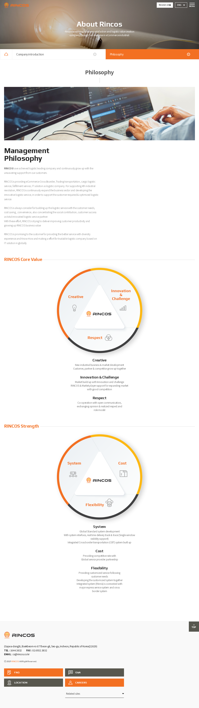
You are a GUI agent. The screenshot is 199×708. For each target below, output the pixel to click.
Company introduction (30, 54)
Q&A (78, 672)
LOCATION (20, 682)
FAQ (17, 672)
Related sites (165, 4)
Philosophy (117, 54)
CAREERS (81, 682)
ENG (179, 5)
